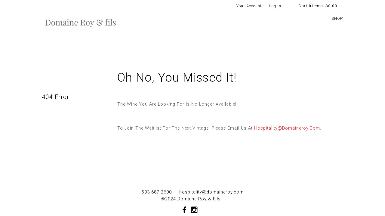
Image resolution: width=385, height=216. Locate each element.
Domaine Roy (80, 22)
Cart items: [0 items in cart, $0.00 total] (317, 6)
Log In (275, 6)
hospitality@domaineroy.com (287, 128)
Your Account (249, 6)
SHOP (337, 18)
